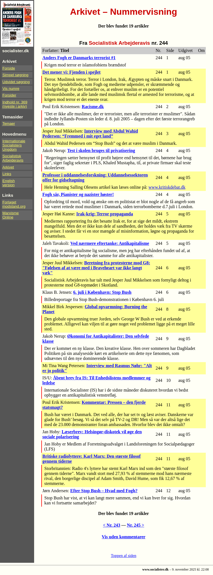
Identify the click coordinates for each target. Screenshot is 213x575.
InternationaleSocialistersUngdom (13, 145)
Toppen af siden (123, 555)
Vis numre (10, 88)
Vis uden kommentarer (123, 536)
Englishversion (8, 183)
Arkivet (8, 167)
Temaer (8, 123)
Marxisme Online (10, 215)
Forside (8, 68)
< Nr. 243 (111, 525)
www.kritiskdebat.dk (166, 187)
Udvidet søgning (16, 82)
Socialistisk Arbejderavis (13, 158)
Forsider (9, 95)
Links (6, 174)
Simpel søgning (15, 75)
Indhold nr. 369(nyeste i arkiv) (14, 104)
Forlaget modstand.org (14, 204)
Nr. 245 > (135, 525)
